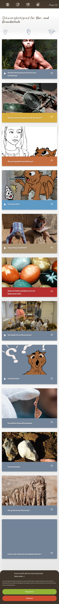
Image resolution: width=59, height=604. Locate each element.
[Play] (5, 73)
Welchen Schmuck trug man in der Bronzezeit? (25, 118)
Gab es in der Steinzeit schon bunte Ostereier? (25, 554)
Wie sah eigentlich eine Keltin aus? (20, 161)
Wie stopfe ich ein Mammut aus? (20, 335)
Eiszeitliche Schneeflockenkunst (20, 423)
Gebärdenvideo (13, 379)
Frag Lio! (53, 5)
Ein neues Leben (14, 204)
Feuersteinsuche (14, 467)
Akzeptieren (29, 592)
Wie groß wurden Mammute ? (19, 510)
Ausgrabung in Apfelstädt (17, 248)
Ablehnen (29, 598)
